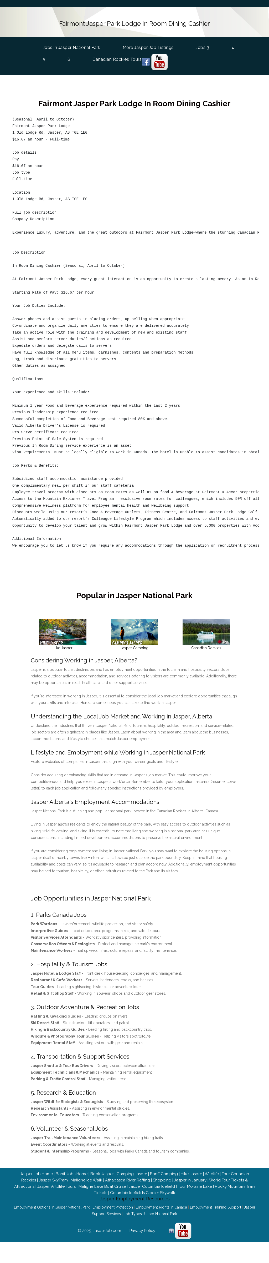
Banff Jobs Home (71, 1187)
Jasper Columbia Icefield (152, 1199)
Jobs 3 (202, 45)
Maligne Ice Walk (86, 1193)
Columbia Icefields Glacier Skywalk (142, 1206)
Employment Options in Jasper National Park (52, 1220)
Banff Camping (164, 1187)
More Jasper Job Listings (148, 45)
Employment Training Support (215, 1220)
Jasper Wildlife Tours (56, 1199)
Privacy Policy (142, 1243)
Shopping (162, 1193)
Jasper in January (190, 1193)
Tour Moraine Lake (195, 1199)
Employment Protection (112, 1220)
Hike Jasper (191, 1187)
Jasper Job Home (36, 1187)
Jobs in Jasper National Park (71, 45)
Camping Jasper (132, 1187)
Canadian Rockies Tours (117, 57)
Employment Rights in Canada (161, 1220)
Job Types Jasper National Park (150, 1227)
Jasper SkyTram (53, 1193)
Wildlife (212, 1187)
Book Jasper (102, 1187)
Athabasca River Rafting (127, 1193)
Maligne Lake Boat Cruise (102, 1199)
